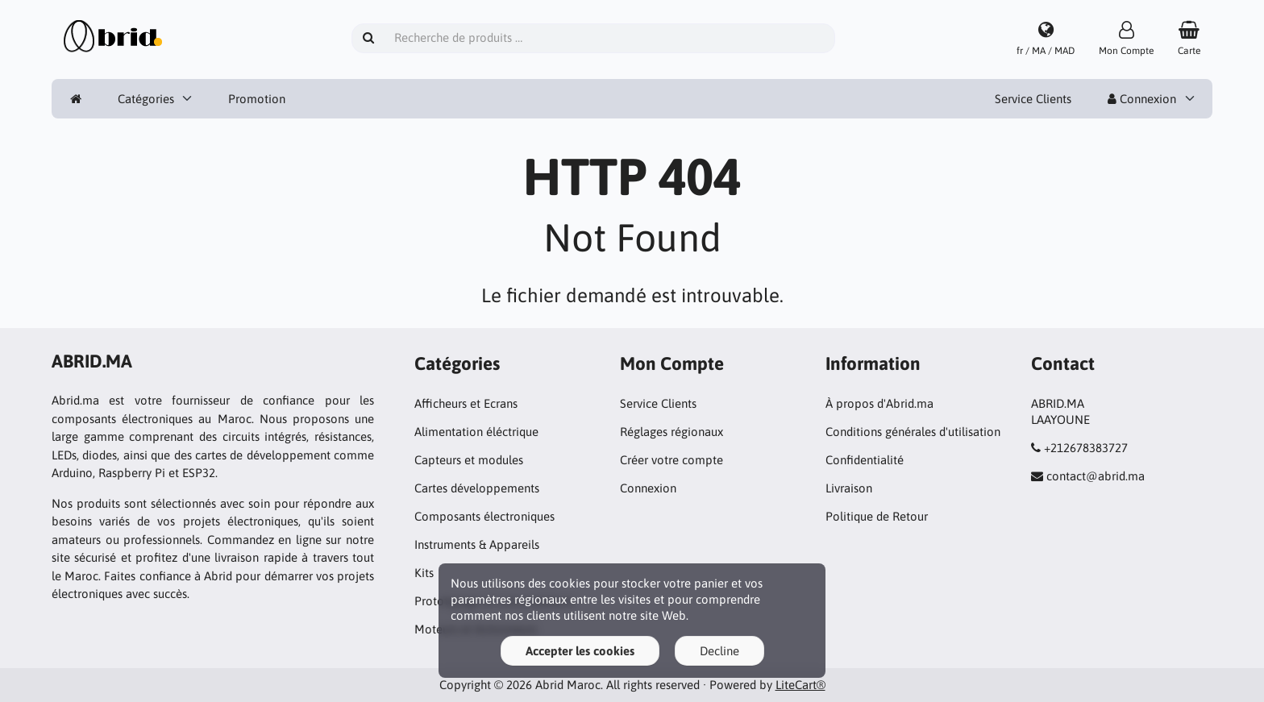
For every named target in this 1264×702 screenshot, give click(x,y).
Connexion (1142, 99)
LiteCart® (800, 685)
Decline (719, 651)
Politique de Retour (876, 516)
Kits (424, 572)
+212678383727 (1086, 448)
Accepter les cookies (580, 651)
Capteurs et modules (468, 460)
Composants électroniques (484, 516)
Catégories (146, 99)
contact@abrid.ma (1095, 476)
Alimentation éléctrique (476, 431)
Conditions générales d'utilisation (912, 431)
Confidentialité (864, 460)
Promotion (256, 99)
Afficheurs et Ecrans (466, 403)
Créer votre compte (671, 460)
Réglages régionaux (671, 431)
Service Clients (1033, 99)
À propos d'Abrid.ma (879, 403)
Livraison (848, 488)
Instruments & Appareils (476, 544)
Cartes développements (476, 488)
